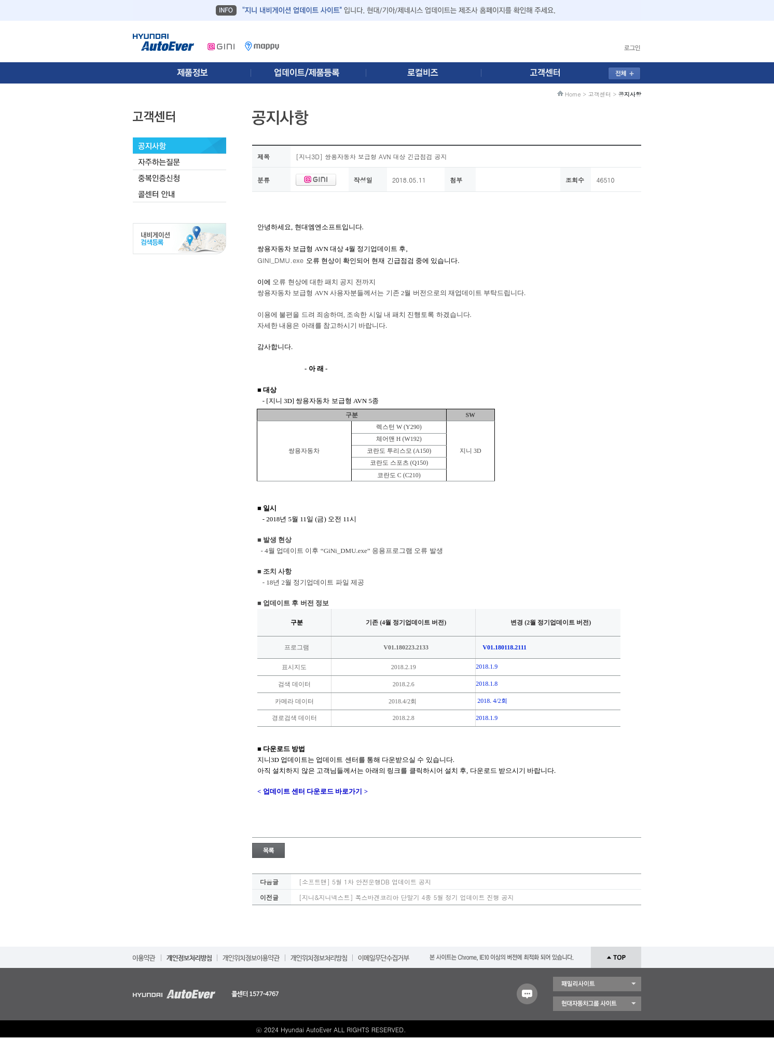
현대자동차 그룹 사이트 (597, 1003)
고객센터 (599, 94)
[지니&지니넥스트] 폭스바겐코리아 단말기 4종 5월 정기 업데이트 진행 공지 (406, 897)
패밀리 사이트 (597, 984)
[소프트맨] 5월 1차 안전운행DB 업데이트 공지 (365, 881)
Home (573, 94)
